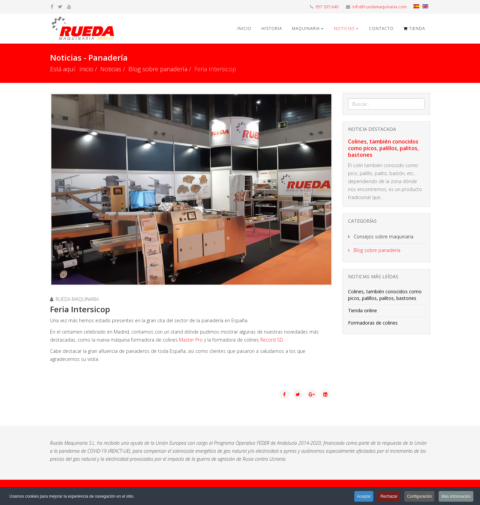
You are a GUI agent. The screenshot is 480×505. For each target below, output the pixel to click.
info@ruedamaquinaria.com (379, 7)
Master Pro (191, 340)
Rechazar (388, 496)
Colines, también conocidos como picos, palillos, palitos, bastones (383, 148)
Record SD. (272, 340)
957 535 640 (326, 7)
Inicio (244, 28)
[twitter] (60, 6)
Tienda (414, 28)
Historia (271, 28)
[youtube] (69, 6)
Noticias (344, 28)
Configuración (419, 496)
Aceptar (363, 496)
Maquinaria (306, 28)
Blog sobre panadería (157, 69)
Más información (456, 496)
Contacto (381, 28)
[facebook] (52, 6)
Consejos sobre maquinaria (382, 236)
